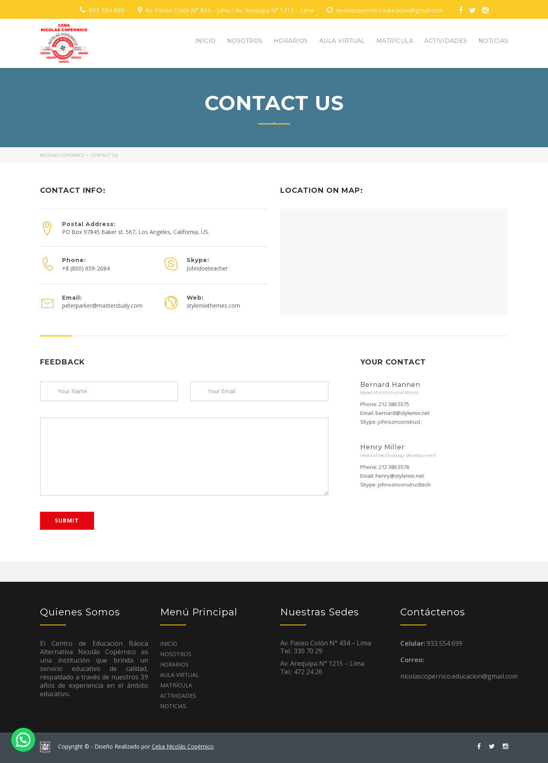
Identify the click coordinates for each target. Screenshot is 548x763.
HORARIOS (291, 40)
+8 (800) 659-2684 (86, 268)
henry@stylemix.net (399, 475)
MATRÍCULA (395, 40)
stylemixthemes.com (213, 305)
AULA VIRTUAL (342, 40)
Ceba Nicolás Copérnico (183, 746)
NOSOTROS (245, 40)
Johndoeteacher (207, 268)
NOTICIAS (493, 40)
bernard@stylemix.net (402, 413)
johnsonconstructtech (404, 484)
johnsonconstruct (399, 421)
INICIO (205, 40)
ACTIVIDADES (445, 40)
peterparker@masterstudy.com (102, 305)
